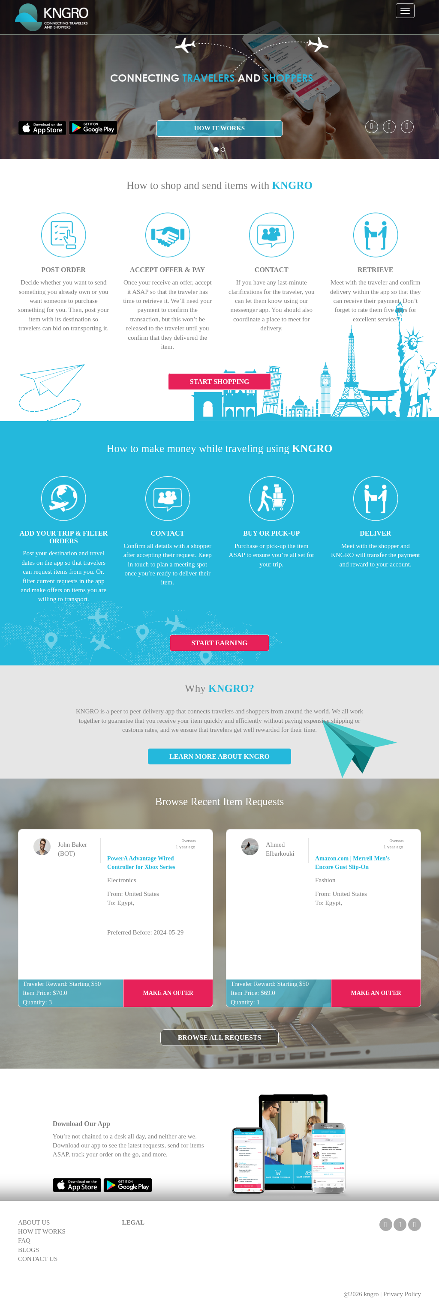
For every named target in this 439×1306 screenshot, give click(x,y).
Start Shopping (220, 381)
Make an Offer (168, 993)
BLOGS (28, 1249)
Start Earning (220, 643)
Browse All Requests (220, 1037)
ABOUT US (34, 1222)
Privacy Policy (402, 1294)
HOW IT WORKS (219, 128)
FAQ (24, 1240)
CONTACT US (37, 1258)
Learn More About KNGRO (219, 756)
